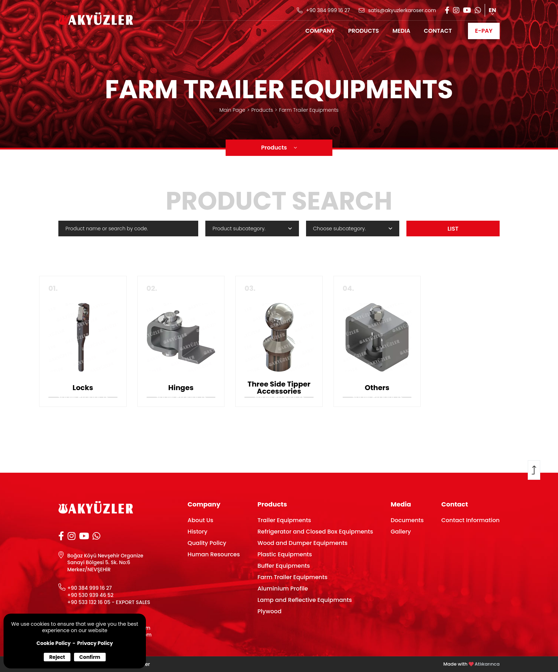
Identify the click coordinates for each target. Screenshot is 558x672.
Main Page (233, 109)
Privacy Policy (95, 643)
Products (262, 109)
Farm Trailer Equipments (308, 109)
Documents (407, 520)
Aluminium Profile (282, 588)
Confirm (89, 657)
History (197, 531)
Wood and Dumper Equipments (302, 543)
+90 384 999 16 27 (89, 588)
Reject (57, 657)
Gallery (401, 531)
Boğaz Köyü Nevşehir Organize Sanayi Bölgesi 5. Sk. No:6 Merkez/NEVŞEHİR (105, 562)
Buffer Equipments (283, 566)
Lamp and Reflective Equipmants (304, 600)
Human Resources (214, 554)
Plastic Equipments (284, 554)
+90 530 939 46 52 (90, 595)
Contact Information (470, 520)
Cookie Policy (54, 643)
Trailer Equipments (284, 520)
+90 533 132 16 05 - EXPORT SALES (108, 602)
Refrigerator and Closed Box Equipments (315, 531)
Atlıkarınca (487, 664)
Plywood (269, 611)
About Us (200, 520)
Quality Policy (207, 543)
